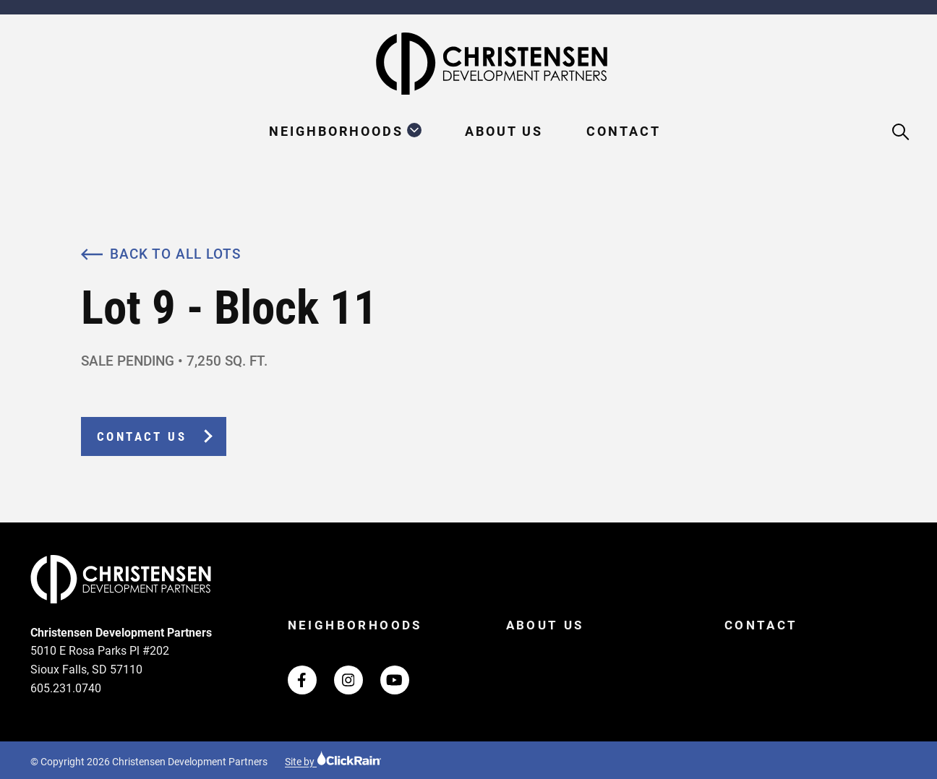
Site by (333, 761)
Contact (623, 131)
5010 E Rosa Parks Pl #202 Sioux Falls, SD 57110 (99, 660)
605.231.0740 (65, 688)
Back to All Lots (161, 254)
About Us (504, 131)
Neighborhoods (336, 131)
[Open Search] (901, 132)
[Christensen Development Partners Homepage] (468, 64)
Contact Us (142, 436)
